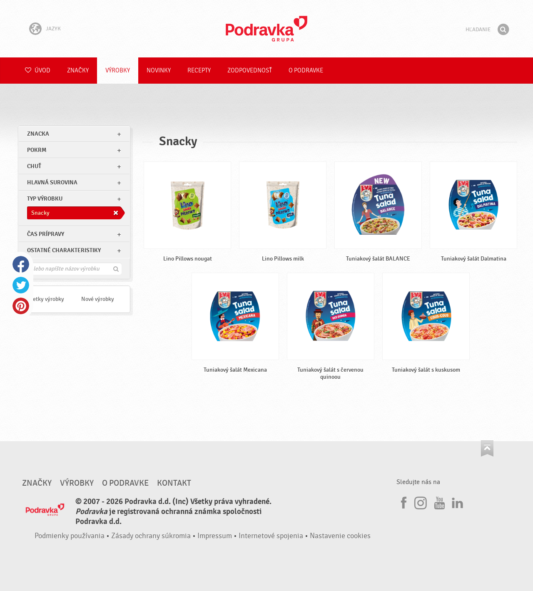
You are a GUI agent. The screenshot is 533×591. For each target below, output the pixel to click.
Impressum (214, 535)
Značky (78, 70)
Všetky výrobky (45, 299)
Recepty (199, 70)
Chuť (34, 166)
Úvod (37, 70)
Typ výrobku (44, 198)
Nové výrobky (97, 299)
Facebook (20, 264)
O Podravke (306, 70)
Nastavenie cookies (340, 535)
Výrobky (117, 70)
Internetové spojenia (271, 535)
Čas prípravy (45, 234)
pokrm (36, 150)
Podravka (266, 28)
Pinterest (20, 306)
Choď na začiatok (487, 448)
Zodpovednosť (249, 70)
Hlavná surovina (52, 182)
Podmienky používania (70, 535)
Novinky (159, 70)
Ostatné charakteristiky (64, 250)
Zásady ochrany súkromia (151, 535)
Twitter (20, 285)
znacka (38, 133)
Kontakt (174, 483)
